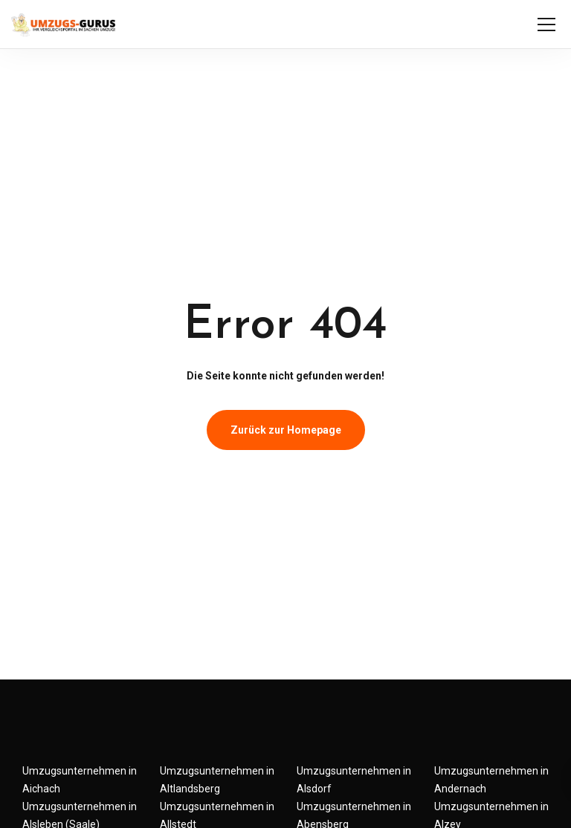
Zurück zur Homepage (285, 430)
